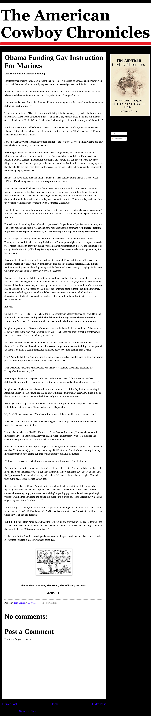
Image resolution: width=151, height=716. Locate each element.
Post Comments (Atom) (25, 711)
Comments (117, 138)
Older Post (99, 704)
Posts (115, 133)
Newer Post (9, 704)
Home (54, 704)
